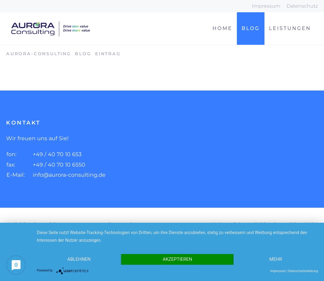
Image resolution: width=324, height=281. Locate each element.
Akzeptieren (177, 259)
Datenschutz (302, 6)
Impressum (266, 6)
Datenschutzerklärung (303, 271)
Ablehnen (79, 259)
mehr (275, 259)
